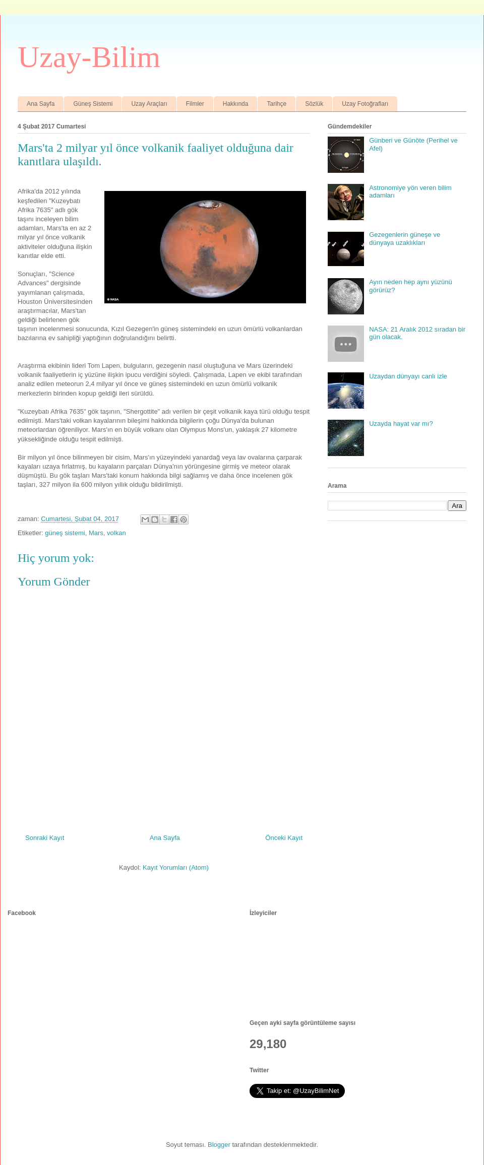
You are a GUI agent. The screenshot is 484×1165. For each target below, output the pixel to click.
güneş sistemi (65, 533)
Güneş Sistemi (92, 103)
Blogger (219, 1144)
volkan (116, 533)
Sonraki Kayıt (44, 838)
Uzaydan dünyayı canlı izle (408, 376)
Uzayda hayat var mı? (401, 423)
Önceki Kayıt (283, 838)
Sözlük (314, 103)
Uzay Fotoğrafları (365, 103)
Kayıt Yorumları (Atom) (176, 867)
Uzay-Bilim (89, 57)
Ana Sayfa (40, 103)
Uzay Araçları (149, 103)
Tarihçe (276, 103)
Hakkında (236, 103)
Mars (96, 533)
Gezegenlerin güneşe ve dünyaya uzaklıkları (404, 238)
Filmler (195, 103)
